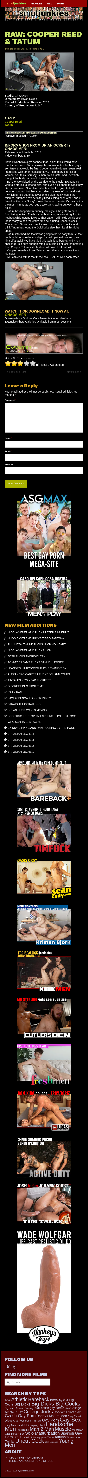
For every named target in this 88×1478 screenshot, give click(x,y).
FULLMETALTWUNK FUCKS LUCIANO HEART (37, 644)
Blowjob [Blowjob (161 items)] (20, 1408)
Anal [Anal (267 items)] (7, 1400)
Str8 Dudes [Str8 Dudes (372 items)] (21, 1437)
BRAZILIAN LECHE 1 (21, 751)
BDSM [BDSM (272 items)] (54, 1400)
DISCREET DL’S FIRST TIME (26, 686)
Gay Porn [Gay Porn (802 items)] (50, 1420)
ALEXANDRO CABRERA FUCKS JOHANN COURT (39, 674)
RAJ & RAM (15, 692)
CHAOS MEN (15, 315)
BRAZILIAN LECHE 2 (21, 745)
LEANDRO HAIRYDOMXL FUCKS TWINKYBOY (37, 668)
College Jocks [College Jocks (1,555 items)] (38, 1411)
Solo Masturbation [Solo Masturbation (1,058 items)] (42, 1433)
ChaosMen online (29, 49)
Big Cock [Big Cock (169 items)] (63, 1400)
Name (8, 438)
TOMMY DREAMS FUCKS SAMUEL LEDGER (36, 662)
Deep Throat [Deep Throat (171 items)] (74, 1416)
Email (8, 451)
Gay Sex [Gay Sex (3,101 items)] (70, 1419)
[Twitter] (8, 1367)
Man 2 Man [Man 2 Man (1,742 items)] (42, 1429)
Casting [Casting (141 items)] (66, 1408)
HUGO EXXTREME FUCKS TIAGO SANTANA (36, 638)
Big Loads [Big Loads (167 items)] (10, 1408)
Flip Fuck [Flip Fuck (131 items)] (37, 1421)
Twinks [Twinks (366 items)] (10, 1441)
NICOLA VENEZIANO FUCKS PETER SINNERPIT (38, 632)
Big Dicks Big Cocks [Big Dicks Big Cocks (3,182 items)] (55, 1403)
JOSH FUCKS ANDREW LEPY (26, 656)
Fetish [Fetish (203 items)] (28, 1420)
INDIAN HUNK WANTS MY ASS (27, 710)
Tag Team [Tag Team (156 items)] (42, 1437)
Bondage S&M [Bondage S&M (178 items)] (32, 1408)
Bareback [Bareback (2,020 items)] (38, 1399)
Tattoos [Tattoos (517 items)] (60, 1437)
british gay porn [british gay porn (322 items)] (51, 1408)
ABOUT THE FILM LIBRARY (26, 1457)
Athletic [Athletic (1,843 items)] (19, 1399)
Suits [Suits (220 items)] (33, 1437)
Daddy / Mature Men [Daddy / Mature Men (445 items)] (51, 1416)
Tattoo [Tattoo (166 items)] (50, 1437)
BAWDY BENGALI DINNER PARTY (29, 698)
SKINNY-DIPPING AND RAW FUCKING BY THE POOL (41, 727)
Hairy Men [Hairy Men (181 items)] (10, 1425)
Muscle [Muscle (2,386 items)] (63, 1429)
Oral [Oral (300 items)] (7, 1433)
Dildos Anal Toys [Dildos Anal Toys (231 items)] (14, 1420)
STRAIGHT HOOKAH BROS (25, 704)
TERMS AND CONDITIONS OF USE (31, 1460)
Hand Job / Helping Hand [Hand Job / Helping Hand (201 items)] (31, 1425)
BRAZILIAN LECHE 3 (21, 739)
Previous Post (17, 371)
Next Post (73, 371)
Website (9, 464)
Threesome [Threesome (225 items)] (73, 1437)
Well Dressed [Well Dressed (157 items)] (51, 1442)
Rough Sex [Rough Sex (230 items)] (17, 1433)
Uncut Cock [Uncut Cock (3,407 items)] (29, 1441)
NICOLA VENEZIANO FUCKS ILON (29, 650)
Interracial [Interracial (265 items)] (23, 1429)
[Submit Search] (8, 1382)
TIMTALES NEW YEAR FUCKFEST (29, 680)
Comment (10, 400)
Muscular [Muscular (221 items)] (77, 1429)
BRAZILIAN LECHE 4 (21, 733)
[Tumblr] (14, 1367)
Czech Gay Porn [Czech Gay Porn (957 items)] (20, 1415)
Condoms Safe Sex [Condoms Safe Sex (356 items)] (67, 1412)
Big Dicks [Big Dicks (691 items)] (22, 1404)
